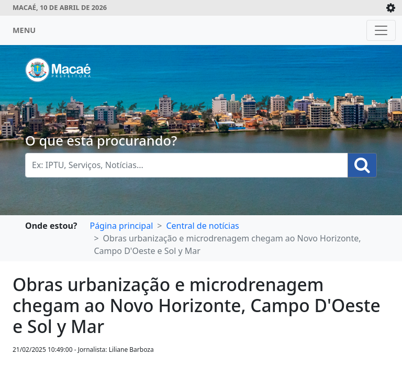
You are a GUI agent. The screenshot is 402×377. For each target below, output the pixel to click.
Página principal (121, 225)
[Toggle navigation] (381, 30)
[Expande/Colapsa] (390, 8)
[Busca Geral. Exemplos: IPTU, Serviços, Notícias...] (186, 165)
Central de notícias (202, 225)
